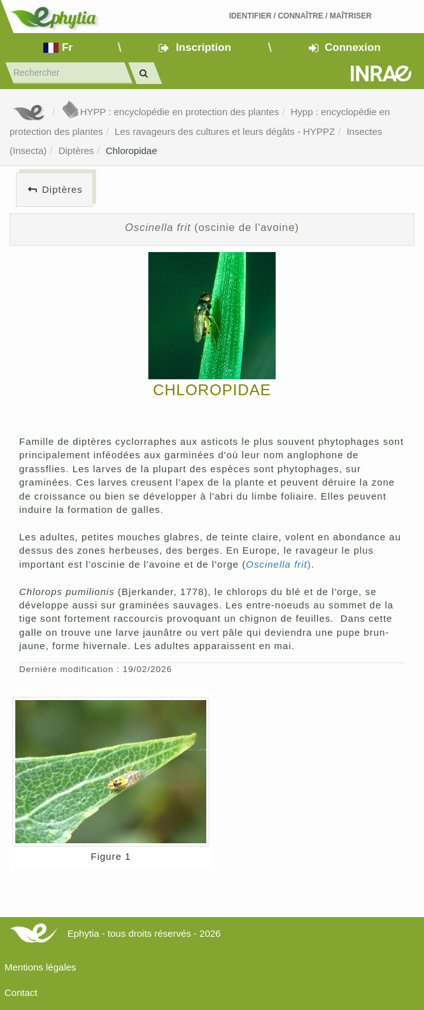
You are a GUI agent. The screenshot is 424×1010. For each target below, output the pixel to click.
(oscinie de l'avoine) (212, 227)
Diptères (76, 150)
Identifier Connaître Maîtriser (300, 15)
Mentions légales (40, 967)
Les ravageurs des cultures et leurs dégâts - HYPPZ (225, 131)
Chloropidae (131, 150)
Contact (21, 992)
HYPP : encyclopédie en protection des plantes (170, 111)
